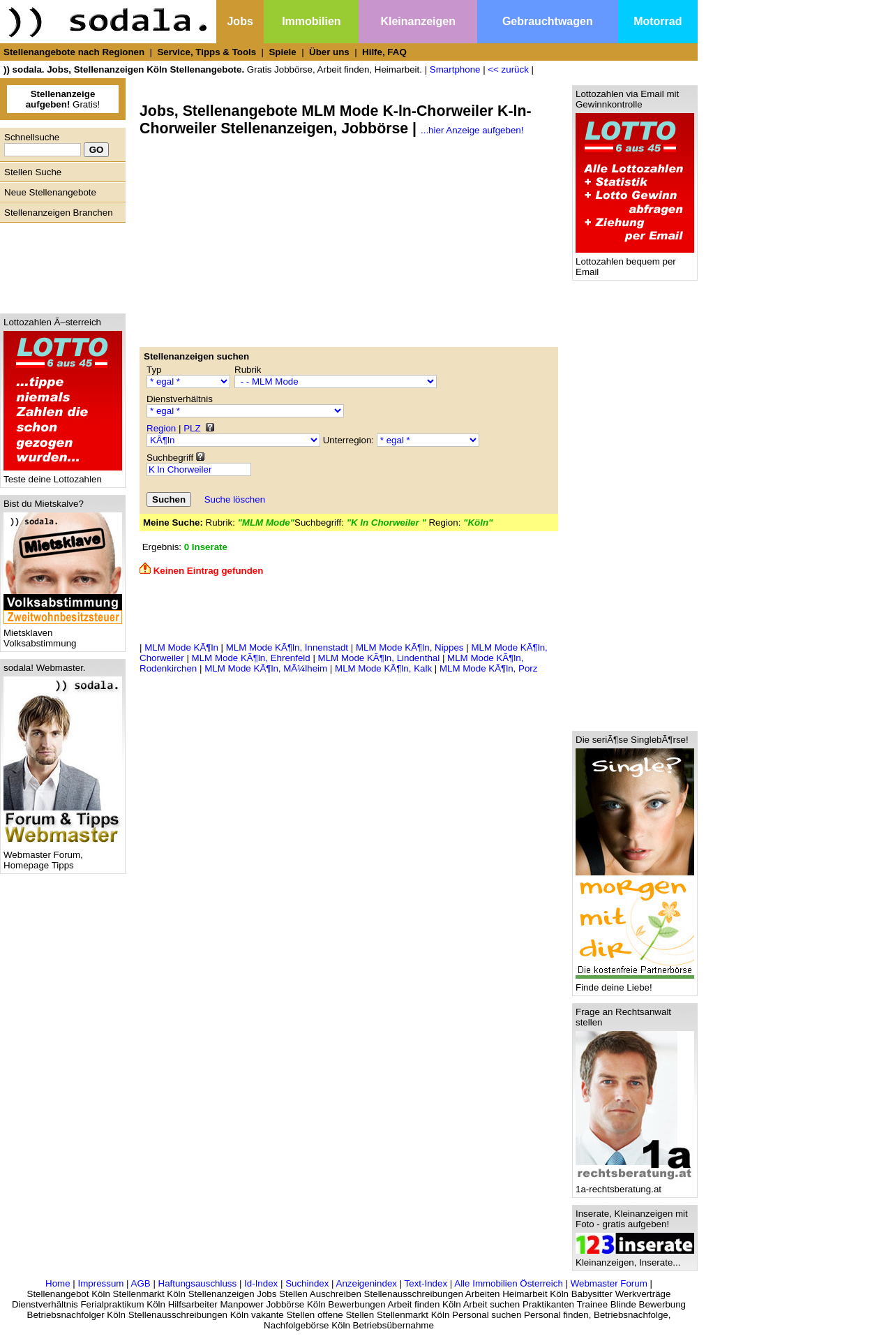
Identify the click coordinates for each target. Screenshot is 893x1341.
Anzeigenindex (366, 1283)
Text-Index (426, 1283)
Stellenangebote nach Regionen (73, 52)
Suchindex (307, 1283)
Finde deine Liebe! (635, 983)
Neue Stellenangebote (50, 192)
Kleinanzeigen (418, 21)
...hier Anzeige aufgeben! (472, 130)
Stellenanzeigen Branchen (58, 212)
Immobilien (311, 21)
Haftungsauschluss (197, 1283)
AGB (141, 1283)
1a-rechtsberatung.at (635, 1185)
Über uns (329, 52)
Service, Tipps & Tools (206, 52)
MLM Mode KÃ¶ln (181, 647)
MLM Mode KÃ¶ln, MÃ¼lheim (265, 668)
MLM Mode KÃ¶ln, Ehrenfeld (251, 658)
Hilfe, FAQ (384, 52)
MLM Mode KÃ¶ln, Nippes (410, 647)
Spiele (282, 52)
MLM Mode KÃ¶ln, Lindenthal (379, 658)
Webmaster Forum (609, 1283)
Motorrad (657, 21)
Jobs (240, 21)
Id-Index (261, 1283)
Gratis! (63, 99)
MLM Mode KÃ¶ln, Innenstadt (287, 647)
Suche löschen (234, 499)
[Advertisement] (59, 264)
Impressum (100, 1283)
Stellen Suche (32, 172)
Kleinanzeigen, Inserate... (635, 1258)
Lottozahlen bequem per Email (635, 262)
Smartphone (455, 69)
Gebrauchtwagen (547, 21)
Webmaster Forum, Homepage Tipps (62, 855)
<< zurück (508, 69)
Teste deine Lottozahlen (62, 475)
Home (57, 1283)
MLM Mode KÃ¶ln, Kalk (383, 668)
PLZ (191, 428)
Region (161, 428)
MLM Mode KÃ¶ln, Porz (489, 668)
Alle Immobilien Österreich (508, 1283)
